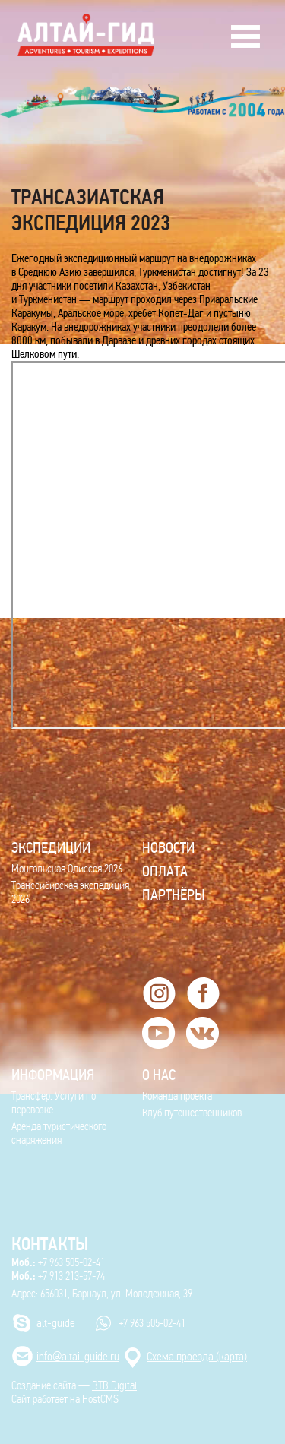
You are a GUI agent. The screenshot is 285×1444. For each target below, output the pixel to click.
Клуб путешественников (192, 1112)
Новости (168, 847)
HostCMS (100, 1399)
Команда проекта (177, 1096)
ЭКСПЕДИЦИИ (50, 847)
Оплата (165, 871)
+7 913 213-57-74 (58, 1276)
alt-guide (55, 1323)
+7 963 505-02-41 (58, 1262)
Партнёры (173, 894)
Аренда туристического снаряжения (58, 1133)
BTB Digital (114, 1385)
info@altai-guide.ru (77, 1356)
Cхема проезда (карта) (197, 1356)
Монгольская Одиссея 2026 (66, 869)
